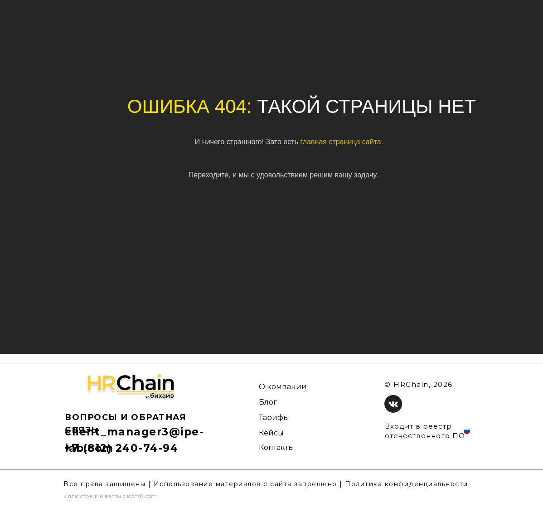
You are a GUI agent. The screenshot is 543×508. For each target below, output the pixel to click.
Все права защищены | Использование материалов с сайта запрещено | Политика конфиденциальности (265, 484)
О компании (283, 386)
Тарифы (274, 417)
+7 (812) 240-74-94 (121, 448)
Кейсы (271, 433)
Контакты (276, 447)
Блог (268, 402)
